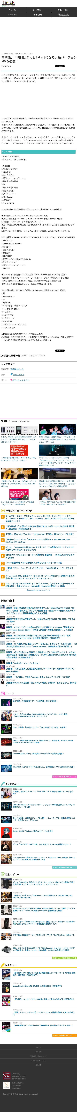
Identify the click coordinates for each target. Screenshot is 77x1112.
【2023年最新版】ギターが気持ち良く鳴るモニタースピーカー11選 (34, 563)
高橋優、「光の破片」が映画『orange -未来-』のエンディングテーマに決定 (38, 677)
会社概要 (38, 1065)
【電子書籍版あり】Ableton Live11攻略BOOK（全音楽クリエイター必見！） (43, 1026)
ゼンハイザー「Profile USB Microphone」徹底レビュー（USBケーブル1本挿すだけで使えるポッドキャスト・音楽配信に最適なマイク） (44, 923)
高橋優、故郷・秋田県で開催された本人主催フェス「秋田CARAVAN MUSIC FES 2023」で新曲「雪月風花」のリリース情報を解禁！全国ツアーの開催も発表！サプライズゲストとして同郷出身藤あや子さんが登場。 (40, 610)
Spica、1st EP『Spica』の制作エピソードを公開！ (33, 831)
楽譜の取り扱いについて (38, 1056)
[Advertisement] (38, 33)
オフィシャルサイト (20, 380)
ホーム (38, 1047)
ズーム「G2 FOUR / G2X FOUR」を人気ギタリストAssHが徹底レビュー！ (42, 844)
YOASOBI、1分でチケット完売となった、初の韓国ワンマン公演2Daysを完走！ (44, 767)
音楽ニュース (18, 375)
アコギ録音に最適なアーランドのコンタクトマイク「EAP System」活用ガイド (44, 935)
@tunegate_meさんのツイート (38, 590)
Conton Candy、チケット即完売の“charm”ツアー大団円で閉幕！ (38, 754)
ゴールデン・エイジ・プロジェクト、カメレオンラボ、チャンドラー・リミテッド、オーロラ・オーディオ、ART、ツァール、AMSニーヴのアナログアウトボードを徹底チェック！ (40, 518)
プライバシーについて (38, 1060)
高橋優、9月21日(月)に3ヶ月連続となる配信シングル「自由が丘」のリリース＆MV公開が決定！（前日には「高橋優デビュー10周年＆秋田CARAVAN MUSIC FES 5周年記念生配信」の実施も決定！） (41, 654)
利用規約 (38, 1052)
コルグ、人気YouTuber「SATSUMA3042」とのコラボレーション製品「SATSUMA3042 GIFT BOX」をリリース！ (40, 715)
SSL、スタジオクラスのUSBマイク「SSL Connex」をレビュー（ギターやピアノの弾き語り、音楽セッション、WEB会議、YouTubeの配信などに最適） (44, 949)
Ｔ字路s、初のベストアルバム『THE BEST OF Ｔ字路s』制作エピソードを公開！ (40, 534)
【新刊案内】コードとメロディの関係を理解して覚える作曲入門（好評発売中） (44, 999)
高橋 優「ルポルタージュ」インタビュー (23, 663)
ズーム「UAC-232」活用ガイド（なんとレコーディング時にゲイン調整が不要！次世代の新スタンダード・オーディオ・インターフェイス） (44, 883)
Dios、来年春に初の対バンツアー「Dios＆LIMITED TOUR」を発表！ (40, 727)
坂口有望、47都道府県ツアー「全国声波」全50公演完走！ (35, 701)
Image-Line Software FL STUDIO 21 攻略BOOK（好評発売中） (38, 986)
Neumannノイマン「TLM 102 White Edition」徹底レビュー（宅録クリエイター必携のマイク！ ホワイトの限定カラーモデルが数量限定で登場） (44, 910)
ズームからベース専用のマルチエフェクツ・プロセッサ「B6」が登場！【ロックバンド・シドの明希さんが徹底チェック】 (44, 859)
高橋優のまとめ (16, 369)
